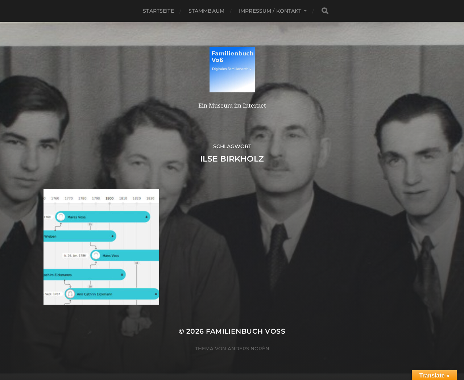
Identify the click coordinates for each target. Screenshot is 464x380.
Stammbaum (206, 11)
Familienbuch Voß (245, 331)
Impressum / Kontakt (270, 11)
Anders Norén (248, 348)
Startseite (158, 11)
